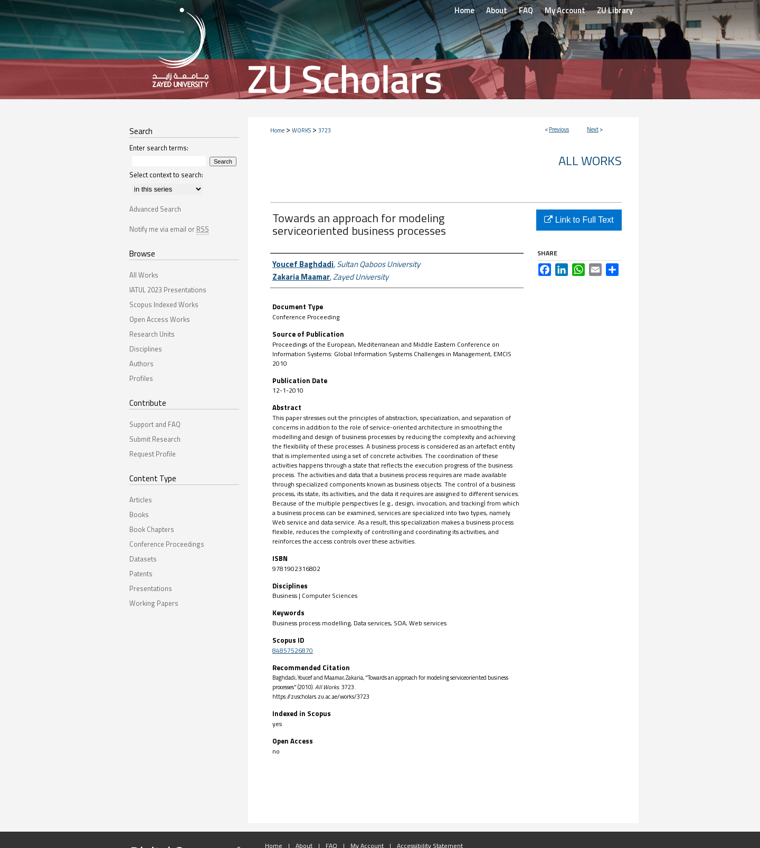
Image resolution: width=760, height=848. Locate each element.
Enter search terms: (158, 147)
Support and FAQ (154, 424)
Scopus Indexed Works (163, 304)
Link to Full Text (578, 219)
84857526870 (292, 650)
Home (277, 130)
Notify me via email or (169, 229)
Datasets (143, 559)
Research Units (152, 334)
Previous (559, 129)
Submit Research (154, 439)
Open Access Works (159, 319)
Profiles (141, 378)
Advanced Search (155, 209)
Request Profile (152, 454)
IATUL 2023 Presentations (167, 289)
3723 (324, 130)
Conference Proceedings (166, 544)
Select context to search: (166, 174)
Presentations (150, 588)
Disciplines (145, 349)
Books (139, 514)
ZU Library (615, 10)
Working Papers (153, 603)
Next (592, 129)
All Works (590, 160)
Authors (141, 363)
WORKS (301, 130)
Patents (141, 573)
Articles (140, 499)
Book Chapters (151, 529)
